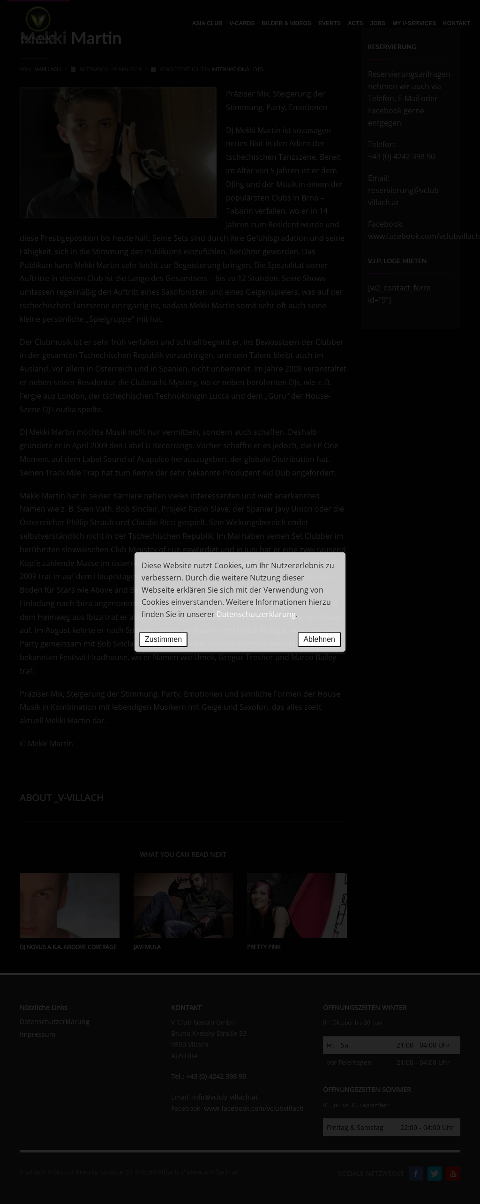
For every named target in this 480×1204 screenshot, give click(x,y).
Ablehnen (319, 639)
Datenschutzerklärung (256, 614)
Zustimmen (163, 639)
